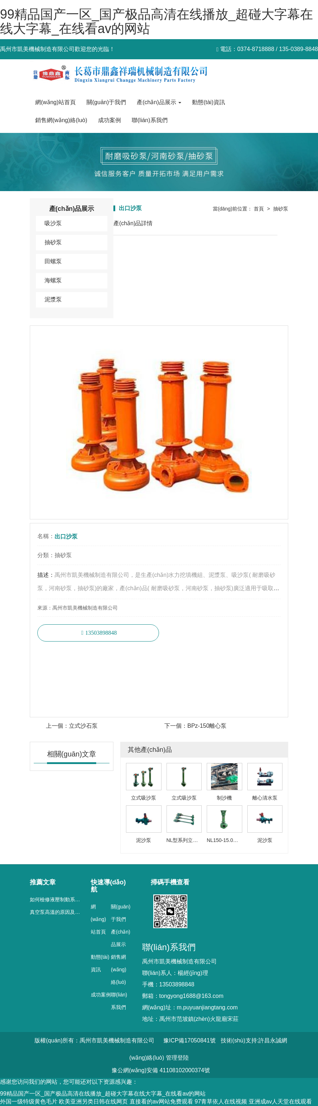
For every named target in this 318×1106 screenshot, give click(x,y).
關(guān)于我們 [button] (106, 102)
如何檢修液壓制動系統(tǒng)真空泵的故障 (76, 899)
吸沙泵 (53, 223)
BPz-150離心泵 (206, 726)
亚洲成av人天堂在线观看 (280, 1101)
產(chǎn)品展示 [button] (159, 102)
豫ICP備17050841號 (189, 1040)
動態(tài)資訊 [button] (208, 102)
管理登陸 (177, 1058)
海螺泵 (53, 280)
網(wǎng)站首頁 (55, 102)
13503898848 (101, 633)
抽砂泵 (53, 242)
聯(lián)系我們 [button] (150, 120)
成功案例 (101, 995)
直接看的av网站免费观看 (161, 1101)
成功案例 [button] (109, 120)
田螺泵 (53, 261)
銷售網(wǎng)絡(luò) (118, 969)
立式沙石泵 (83, 726)
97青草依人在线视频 (221, 1101)
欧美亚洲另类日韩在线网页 (93, 1101)
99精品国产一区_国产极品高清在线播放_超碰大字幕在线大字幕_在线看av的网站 (156, 21)
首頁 (259, 209)
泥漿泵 (53, 299)
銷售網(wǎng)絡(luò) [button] (61, 120)
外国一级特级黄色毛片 (28, 1101)
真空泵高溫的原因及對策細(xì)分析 (68, 912)
